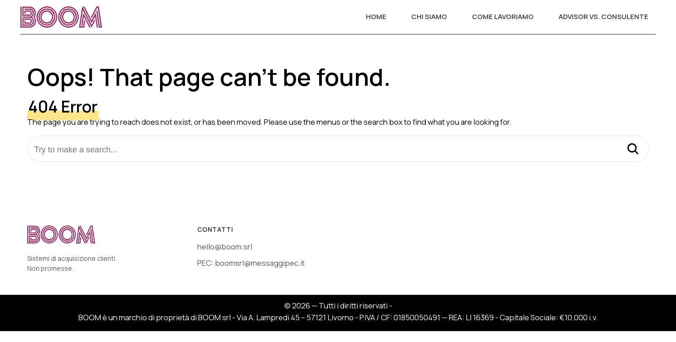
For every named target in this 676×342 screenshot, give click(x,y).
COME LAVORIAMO (503, 16)
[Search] (633, 150)
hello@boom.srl (224, 246)
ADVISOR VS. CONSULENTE (603, 16)
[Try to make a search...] (338, 150)
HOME (376, 16)
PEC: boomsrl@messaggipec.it (251, 263)
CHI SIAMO (429, 16)
